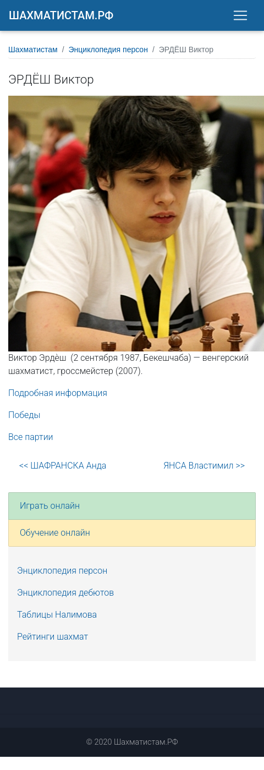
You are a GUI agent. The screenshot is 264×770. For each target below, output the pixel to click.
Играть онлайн (50, 506)
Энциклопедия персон (108, 49)
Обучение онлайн (55, 532)
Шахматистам (33, 49)
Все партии (30, 437)
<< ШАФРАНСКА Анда (62, 465)
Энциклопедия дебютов (65, 592)
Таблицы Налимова (57, 614)
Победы (24, 415)
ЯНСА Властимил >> (204, 465)
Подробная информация (57, 393)
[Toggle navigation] (240, 15)
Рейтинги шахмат (52, 636)
